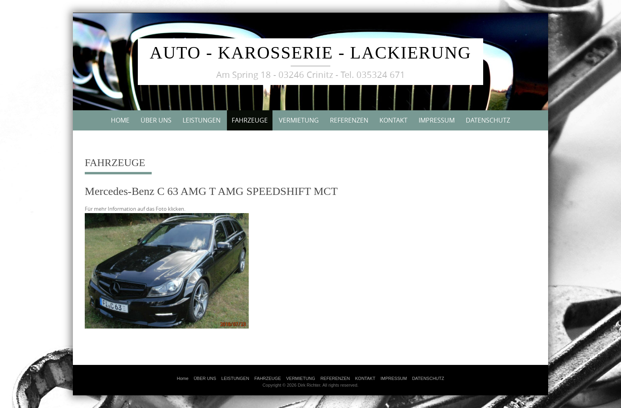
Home (120, 120)
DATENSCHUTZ (488, 120)
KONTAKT (393, 120)
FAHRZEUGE (250, 120)
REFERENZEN (349, 120)
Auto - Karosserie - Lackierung (310, 52)
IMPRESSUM (437, 120)
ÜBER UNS (156, 120)
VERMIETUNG (299, 120)
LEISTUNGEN (202, 120)
